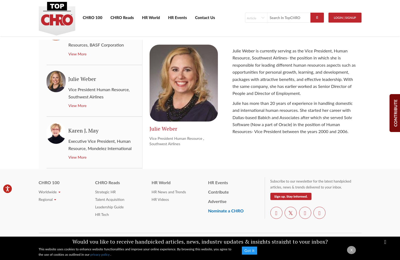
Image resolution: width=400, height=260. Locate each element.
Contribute (218, 191)
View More (77, 54)
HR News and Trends (169, 192)
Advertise (217, 201)
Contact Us (205, 17)
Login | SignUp (345, 17)
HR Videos (160, 199)
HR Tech (102, 214)
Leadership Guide (109, 207)
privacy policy (100, 254)
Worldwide (50, 192)
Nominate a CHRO (226, 210)
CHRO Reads (122, 17)
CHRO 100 (92, 17)
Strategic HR (105, 192)
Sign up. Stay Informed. (291, 196)
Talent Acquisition (110, 199)
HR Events (177, 17)
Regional (47, 199)
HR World (151, 17)
